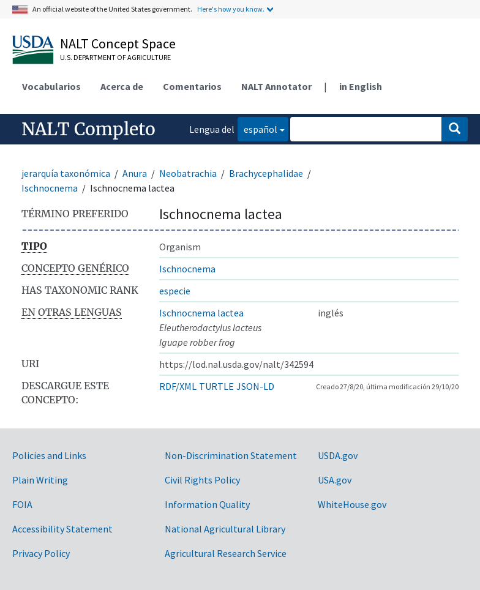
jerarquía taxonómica (65, 173)
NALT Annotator (276, 86)
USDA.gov (338, 455)
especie (174, 291)
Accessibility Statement (62, 529)
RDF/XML (178, 386)
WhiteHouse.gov (352, 504)
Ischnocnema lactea (201, 313)
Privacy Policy (41, 553)
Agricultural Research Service (226, 553)
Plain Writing (40, 480)
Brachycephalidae (266, 173)
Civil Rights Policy (202, 480)
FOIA (22, 504)
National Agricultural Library (225, 529)
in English (360, 86)
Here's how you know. (230, 8)
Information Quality (207, 504)
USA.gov (334, 480)
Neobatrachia (188, 173)
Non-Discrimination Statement (231, 455)
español (257, 128)
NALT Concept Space (118, 43)
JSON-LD (255, 386)
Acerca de (121, 86)
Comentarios (192, 86)
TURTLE (216, 386)
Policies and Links (49, 455)
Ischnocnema (49, 188)
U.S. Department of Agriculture (115, 57)
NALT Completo (88, 129)
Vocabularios (51, 86)
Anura (134, 173)
